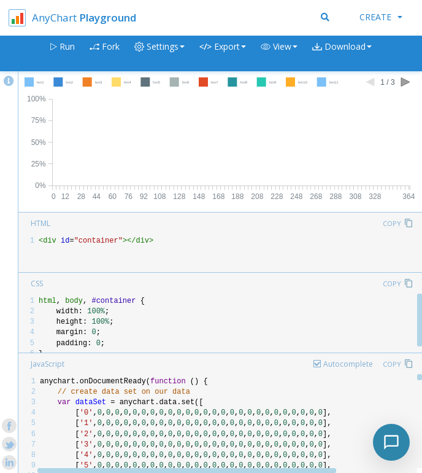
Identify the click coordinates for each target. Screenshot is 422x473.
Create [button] (380, 17)
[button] (279, 53)
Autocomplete (348, 364)
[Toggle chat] (391, 442)
